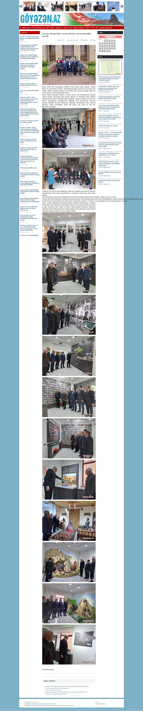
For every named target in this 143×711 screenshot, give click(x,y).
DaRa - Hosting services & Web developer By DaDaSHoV (41, 703)
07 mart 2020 (105, 121)
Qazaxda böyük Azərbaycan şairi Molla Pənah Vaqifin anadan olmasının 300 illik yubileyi (66, 692)
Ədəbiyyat (82, 28)
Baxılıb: (60, 40)
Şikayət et (85, 40)
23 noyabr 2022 (106, 92)
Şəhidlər (75, 28)
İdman (70, 27)
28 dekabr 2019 (106, 167)
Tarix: (72, 40)
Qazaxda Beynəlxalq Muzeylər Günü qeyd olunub (57, 688)
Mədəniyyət (58, 28)
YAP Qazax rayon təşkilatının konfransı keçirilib (56, 693)
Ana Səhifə (23, 28)
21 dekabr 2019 (106, 184)
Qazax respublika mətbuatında (104, 28)
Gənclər (65, 28)
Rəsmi (28, 28)
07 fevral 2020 (106, 148)
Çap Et (94, 40)
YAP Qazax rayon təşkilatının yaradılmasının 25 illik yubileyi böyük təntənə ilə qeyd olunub (67, 686)
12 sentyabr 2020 (106, 100)
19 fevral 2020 (106, 128)
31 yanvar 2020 (106, 157)
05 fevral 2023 (106, 82)
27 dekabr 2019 (106, 176)
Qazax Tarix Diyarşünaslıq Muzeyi (53, 690)
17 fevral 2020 (106, 138)
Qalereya (88, 27)
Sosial (32, 27)
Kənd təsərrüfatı (40, 28)
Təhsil (47, 28)
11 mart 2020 (105, 111)
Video (93, 27)
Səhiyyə (52, 28)
